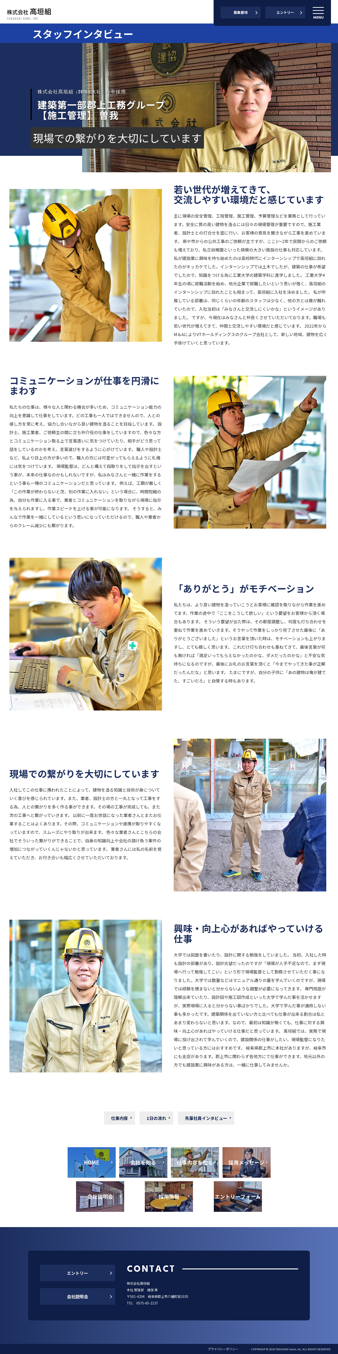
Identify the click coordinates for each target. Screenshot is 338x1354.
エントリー (285, 12)
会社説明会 (77, 1296)
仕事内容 (119, 1118)
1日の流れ (156, 1118)
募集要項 (241, 12)
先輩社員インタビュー (206, 1118)
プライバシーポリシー (223, 1349)
